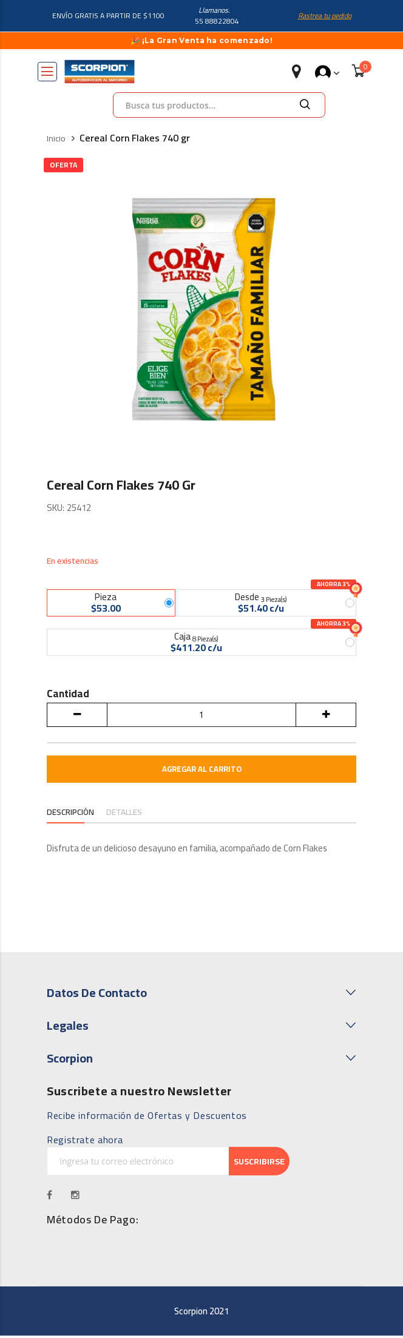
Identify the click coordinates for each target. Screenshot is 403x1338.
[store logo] (99, 71)
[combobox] (219, 105)
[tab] (71, 816)
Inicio (56, 139)
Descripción (71, 814)
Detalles (125, 814)
